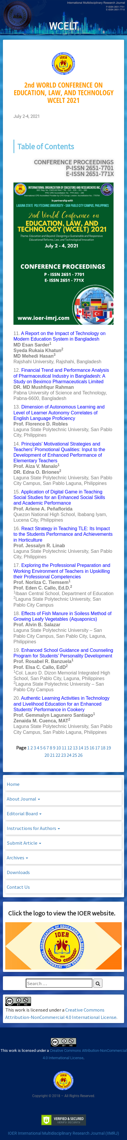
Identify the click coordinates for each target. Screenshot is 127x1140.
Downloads (18, 872)
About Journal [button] (23, 799)
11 (64, 747)
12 (69, 747)
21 (52, 755)
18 (103, 747)
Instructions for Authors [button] (33, 828)
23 (63, 755)
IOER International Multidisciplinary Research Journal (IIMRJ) (63, 1133)
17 (97, 747)
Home (13, 784)
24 (69, 755)
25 (74, 755)
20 (46, 755)
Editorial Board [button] (24, 813)
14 (80, 747)
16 (92, 747)
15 (86, 747)
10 (58, 747)
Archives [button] (17, 857)
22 (58, 755)
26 (80, 755)
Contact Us (18, 887)
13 (75, 747)
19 (108, 747)
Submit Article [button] (24, 843)
